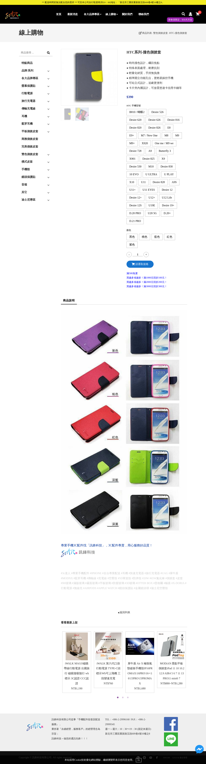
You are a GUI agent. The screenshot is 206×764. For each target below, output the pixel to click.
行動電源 (27, 93)
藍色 (157, 236)
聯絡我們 (143, 14)
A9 (150, 150)
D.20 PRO (135, 213)
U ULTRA (151, 174)
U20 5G (152, 213)
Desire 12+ (135, 197)
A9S (174, 182)
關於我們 (127, 14)
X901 (132, 158)
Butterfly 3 (165, 150)
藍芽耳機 (27, 123)
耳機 (24, 116)
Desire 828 (159, 182)
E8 (169, 127)
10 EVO (133, 174)
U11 (143, 182)
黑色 (132, 236)
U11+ (132, 189)
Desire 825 (148, 158)
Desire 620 (135, 119)
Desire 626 (154, 119)
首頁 (58, 14)
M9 (177, 135)
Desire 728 (135, 150)
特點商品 (27, 62)
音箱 (24, 184)
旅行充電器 (28, 100)
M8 (166, 135)
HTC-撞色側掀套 (178, 33)
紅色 (169, 236)
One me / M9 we (164, 143)
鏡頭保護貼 (28, 176)
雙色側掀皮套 (160, 33)
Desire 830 (167, 166)
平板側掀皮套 (30, 131)
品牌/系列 (27, 70)
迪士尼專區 (28, 199)
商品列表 (145, 33)
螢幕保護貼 (28, 85)
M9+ (132, 143)
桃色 (144, 236)
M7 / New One (149, 135)
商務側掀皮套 (30, 138)
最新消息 (72, 14)
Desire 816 (173, 119)
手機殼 (26, 169)
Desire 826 (154, 127)
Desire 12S (135, 205)
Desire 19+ (168, 205)
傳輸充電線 (28, 108)
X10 (131, 182)
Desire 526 (157, 112)
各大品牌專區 (92, 14)
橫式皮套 (27, 161)
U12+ (152, 197)
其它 (24, 192)
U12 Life (167, 197)
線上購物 (112, 14)
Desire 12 (167, 189)
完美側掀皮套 (30, 146)
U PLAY (169, 174)
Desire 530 (135, 166)
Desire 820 (135, 127)
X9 (163, 158)
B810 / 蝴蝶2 (136, 112)
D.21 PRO (135, 221)
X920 (145, 143)
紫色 (132, 244)
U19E (152, 205)
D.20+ (167, 213)
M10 (151, 166)
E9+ (131, 135)
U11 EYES (148, 189)
